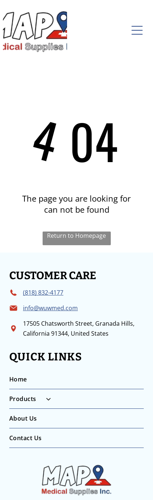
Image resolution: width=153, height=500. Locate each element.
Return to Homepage (76, 236)
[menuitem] (76, 379)
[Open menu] (137, 30)
